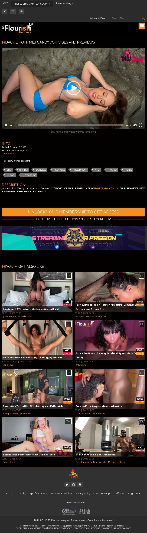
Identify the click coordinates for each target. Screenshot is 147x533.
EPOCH (89, 525)
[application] (73, 88)
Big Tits (23, 169)
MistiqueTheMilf (10, 413)
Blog (130, 493)
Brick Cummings (84, 462)
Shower (11, 175)
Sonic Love (8, 364)
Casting (23, 493)
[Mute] (135, 125)
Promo (128, 169)
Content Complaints (75, 502)
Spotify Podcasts (38, 493)
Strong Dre (101, 316)
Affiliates (120, 493)
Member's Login (64, 3)
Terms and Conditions (61, 493)
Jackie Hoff (8, 153)
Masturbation (80, 169)
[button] (74, 88)
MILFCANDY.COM (105, 188)
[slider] (70, 125)
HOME (5, 3)
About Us (10, 493)
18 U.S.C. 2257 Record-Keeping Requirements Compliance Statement (74, 520)
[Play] (6, 125)
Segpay (80, 525)
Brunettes (40, 169)
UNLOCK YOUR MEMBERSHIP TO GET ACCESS (73, 212)
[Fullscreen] (140, 125)
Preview (112, 169)
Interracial (59, 169)
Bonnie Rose (9, 462)
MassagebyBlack (116, 462)
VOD (138, 493)
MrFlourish (25, 413)
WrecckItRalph (25, 316)
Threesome (29, 175)
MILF (97, 169)
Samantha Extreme (85, 316)
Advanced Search (99, 18)
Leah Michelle (100, 462)
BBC (9, 169)
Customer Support (102, 493)
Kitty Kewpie (82, 364)
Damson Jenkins (84, 413)
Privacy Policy (83, 493)
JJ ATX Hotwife (10, 316)
